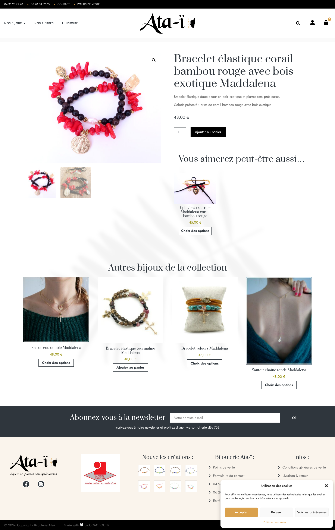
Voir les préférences (312, 512)
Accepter (241, 512)
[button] (326, 486)
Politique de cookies (274, 522)
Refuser (276, 512)
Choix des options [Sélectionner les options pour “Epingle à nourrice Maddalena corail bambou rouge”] (195, 230)
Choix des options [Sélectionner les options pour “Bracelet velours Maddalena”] (205, 363)
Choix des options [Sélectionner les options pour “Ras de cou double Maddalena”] (56, 362)
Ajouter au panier (208, 131)
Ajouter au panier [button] (130, 367)
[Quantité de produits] (180, 132)
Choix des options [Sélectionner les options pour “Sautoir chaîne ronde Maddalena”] (279, 384)
